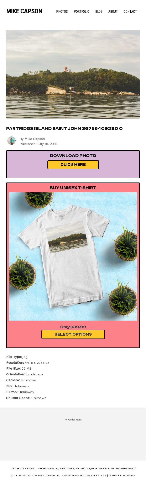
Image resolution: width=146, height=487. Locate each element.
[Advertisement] (73, 437)
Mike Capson (24, 11)
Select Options (73, 334)
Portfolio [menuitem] (81, 12)
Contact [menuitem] (130, 12)
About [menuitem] (113, 12)
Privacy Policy (96, 475)
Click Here (73, 164)
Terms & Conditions (122, 475)
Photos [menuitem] (62, 12)
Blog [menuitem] (98, 12)
